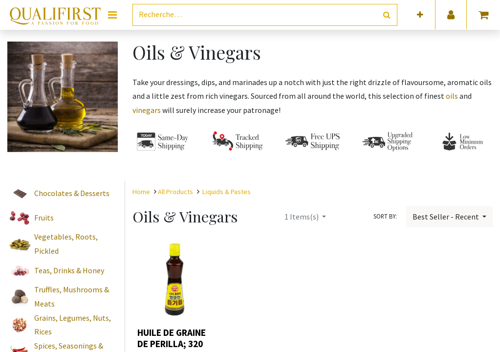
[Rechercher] (387, 14)
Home (141, 191)
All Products (175, 191)
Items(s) (302, 216)
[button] (420, 15)
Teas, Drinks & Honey (69, 270)
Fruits (44, 217)
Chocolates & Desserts (71, 193)
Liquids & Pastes (226, 191)
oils (452, 96)
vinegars (147, 110)
